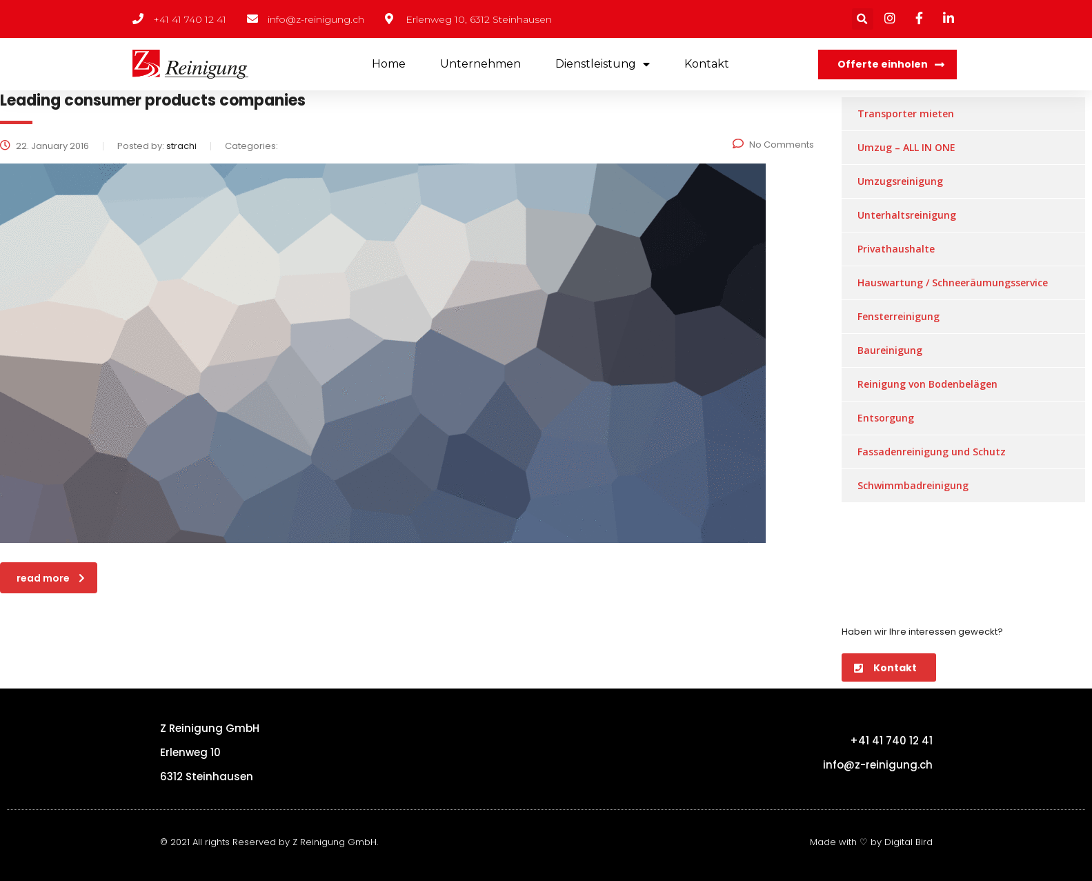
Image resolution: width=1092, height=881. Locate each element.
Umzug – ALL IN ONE (906, 147)
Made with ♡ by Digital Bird (871, 842)
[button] (887, 64)
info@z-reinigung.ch (878, 765)
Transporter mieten (905, 113)
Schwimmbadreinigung (913, 485)
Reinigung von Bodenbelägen (927, 383)
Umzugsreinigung (900, 181)
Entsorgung (885, 417)
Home (389, 63)
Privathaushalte (896, 248)
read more (51, 578)
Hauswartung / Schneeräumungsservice (952, 282)
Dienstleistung (602, 64)
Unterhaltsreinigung (906, 214)
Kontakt (706, 63)
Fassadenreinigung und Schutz (931, 451)
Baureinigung (889, 350)
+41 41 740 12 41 (891, 740)
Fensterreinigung (898, 316)
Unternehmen (480, 63)
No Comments (773, 144)
